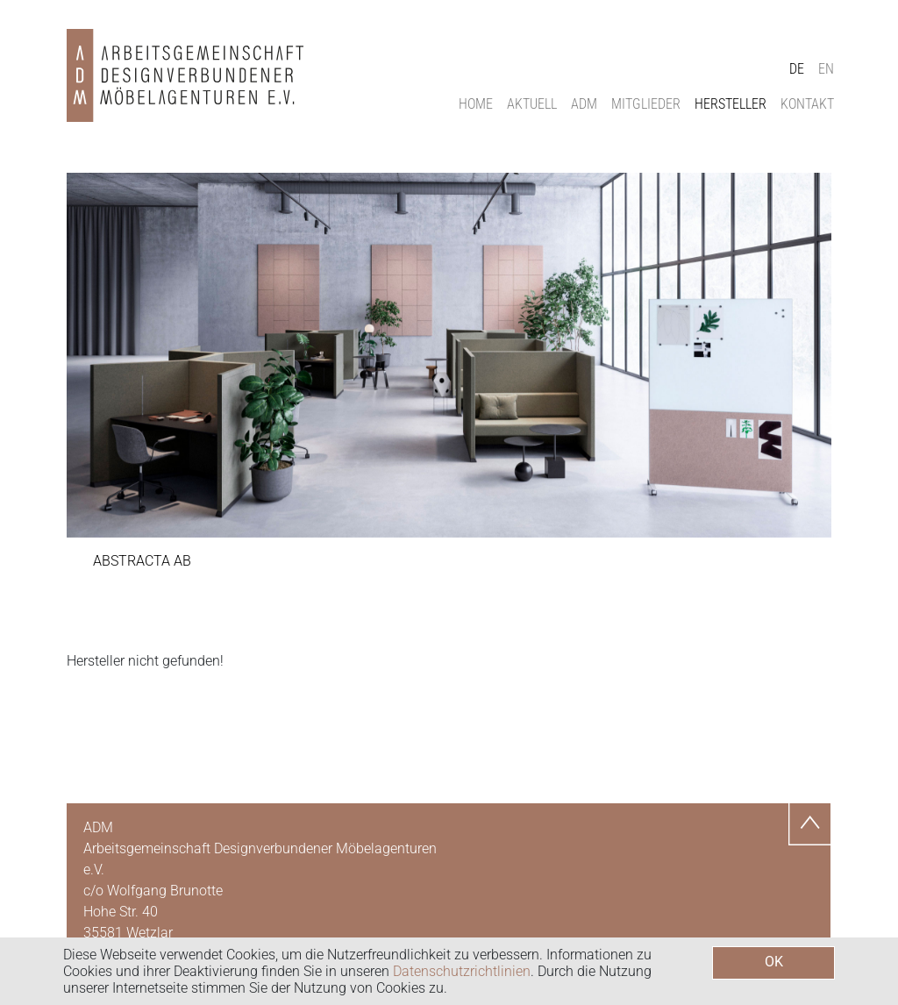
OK (774, 961)
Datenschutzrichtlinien (462, 971)
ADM (584, 104)
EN (826, 69)
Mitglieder (646, 104)
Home (476, 104)
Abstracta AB (142, 560)
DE (796, 69)
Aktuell (532, 104)
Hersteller (730, 104)
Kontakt (807, 104)
